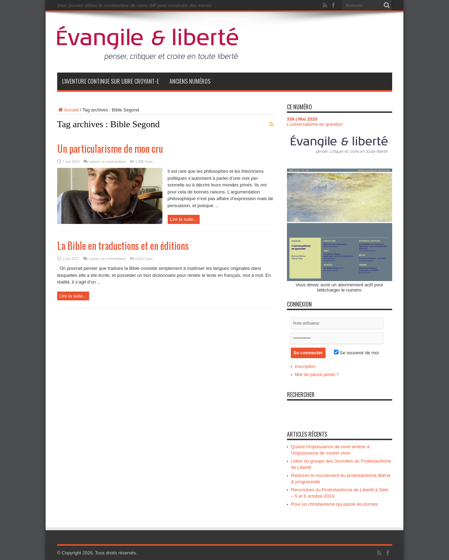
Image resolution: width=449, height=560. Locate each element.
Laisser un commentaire (107, 162)
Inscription (305, 366)
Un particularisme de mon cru (110, 148)
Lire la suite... (183, 219)
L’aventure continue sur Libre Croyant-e (110, 81)
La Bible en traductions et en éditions (123, 245)
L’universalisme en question (315, 124)
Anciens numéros (189, 81)
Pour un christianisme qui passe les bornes (334, 504)
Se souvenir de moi (356, 352)
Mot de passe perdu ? (317, 374)
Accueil (68, 109)
